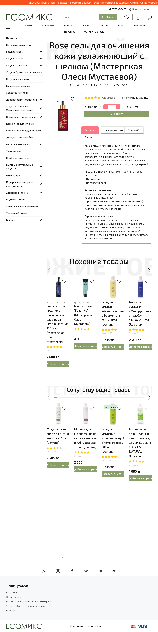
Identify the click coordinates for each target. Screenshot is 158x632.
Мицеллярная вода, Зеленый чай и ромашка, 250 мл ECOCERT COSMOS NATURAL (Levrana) (140, 442)
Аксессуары (13, 175)
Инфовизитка (13, 610)
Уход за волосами (16, 65)
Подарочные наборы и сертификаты (19, 184)
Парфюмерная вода (17, 157)
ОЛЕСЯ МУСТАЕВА (116, 84)
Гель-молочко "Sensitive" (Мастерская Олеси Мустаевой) (84, 315)
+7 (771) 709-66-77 (118, 9)
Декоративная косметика (21, 99)
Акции (104, 25)
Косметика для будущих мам (23, 130)
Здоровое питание (17, 192)
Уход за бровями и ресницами (24, 72)
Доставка (48, 25)
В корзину (116, 113)
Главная (27, 25)
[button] (49, 270)
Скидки (86, 25)
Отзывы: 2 (134, 465)
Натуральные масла (18, 144)
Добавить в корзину (58, 363)
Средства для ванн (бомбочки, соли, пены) (19, 108)
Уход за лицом (14, 51)
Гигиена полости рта (18, 85)
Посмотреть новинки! (19, 44)
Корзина (69, 31)
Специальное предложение (22, 206)
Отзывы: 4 (51, 350)
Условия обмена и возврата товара (25, 605)
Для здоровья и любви (19, 137)
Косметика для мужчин (20, 123)
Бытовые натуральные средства (19, 166)
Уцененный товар (16, 213)
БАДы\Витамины (16, 199)
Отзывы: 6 (79, 456)
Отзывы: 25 (107, 333)
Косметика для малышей (21, 116)
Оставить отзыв (94, 31)
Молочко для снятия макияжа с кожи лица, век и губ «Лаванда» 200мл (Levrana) (85, 438)
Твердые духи (14, 151)
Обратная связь (14, 596)
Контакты (139, 25)
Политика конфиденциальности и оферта (29, 601)
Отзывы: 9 (51, 451)
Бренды (92, 84)
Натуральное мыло (17, 78)
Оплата (67, 25)
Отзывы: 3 (78, 332)
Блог (121, 25)
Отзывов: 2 (108, 97)
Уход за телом (14, 58)
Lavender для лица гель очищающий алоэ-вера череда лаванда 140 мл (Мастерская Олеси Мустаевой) (58, 323)
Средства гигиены (17, 92)
